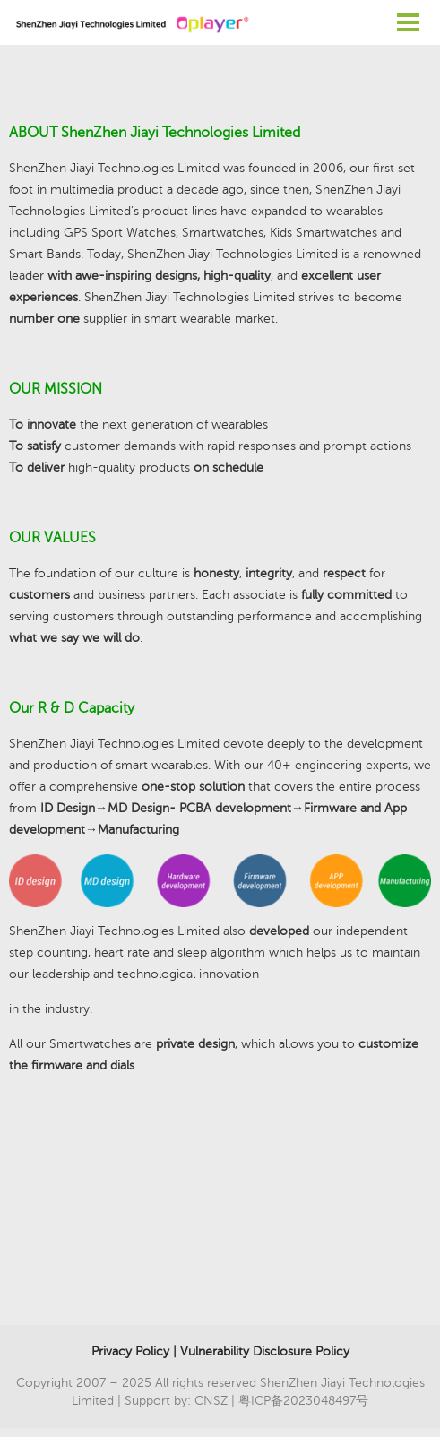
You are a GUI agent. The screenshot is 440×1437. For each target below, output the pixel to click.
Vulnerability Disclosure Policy (264, 1351)
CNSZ (211, 1400)
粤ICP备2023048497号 (303, 1400)
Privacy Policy (130, 1351)
